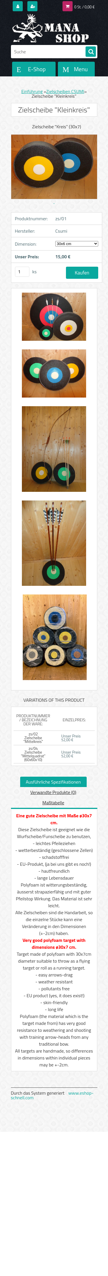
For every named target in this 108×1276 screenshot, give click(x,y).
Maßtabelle (53, 802)
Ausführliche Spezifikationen (53, 781)
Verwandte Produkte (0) (53, 792)
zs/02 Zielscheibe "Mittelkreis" (33, 737)
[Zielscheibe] (54, 319)
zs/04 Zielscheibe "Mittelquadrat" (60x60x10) (33, 754)
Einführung (32, 91)
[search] (91, 51)
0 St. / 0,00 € (84, 7)
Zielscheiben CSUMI (65, 91)
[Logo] (50, 28)
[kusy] (22, 272)
